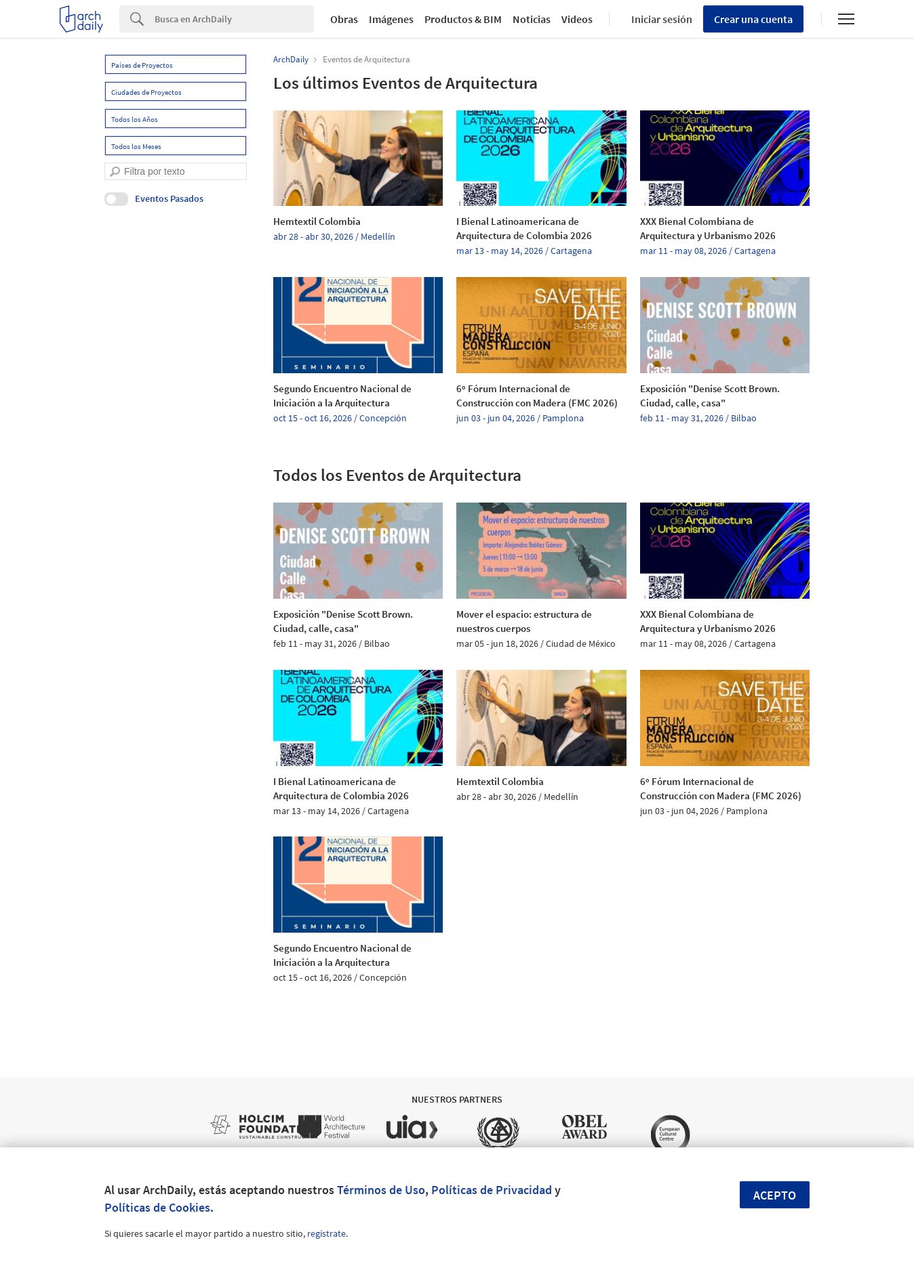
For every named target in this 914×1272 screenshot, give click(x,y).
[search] (115, 172)
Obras (344, 19)
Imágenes (391, 19)
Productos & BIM (463, 19)
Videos (577, 19)
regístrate (326, 1233)
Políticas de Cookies (157, 1207)
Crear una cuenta (753, 19)
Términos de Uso (381, 1189)
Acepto (774, 1195)
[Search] (234, 19)
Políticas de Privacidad (491, 1189)
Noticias (532, 19)
